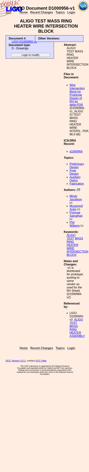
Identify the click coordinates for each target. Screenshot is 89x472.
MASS (79, 238)
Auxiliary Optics (75, 179)
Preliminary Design (77, 165)
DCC (8, 360)
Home (24, 12)
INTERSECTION (77, 251)
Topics (60, 12)
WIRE (70, 248)
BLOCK (71, 254)
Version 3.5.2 (19, 360)
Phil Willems (75, 224)
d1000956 (76, 151)
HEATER (72, 245)
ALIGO (71, 235)
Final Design (74, 172)
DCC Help (41, 360)
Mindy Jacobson (76, 198)
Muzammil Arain (76, 207)
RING (70, 241)
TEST (70, 238)
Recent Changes (41, 12)
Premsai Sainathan (76, 214)
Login (71, 12)
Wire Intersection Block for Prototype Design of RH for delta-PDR (77, 94)
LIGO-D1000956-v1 (24, 41)
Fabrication (77, 183)
